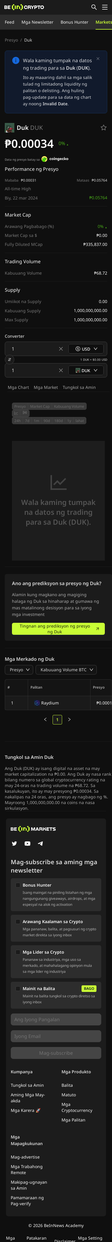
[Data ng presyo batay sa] (55, 159)
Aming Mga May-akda (28, 1098)
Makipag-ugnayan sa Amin (29, 1185)
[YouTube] (27, 844)
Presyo (11, 40)
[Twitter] (14, 844)
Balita (67, 1085)
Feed (9, 22)
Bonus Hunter (74, 22)
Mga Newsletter (37, 22)
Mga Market (46, 387)
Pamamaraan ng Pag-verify (27, 1200)
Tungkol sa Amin (79, 387)
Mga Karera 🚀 (26, 1110)
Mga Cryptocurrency (77, 1107)
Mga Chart (18, 387)
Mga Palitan (73, 1120)
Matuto (69, 1095)
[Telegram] (40, 844)
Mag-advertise (25, 1157)
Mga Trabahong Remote (27, 1169)
